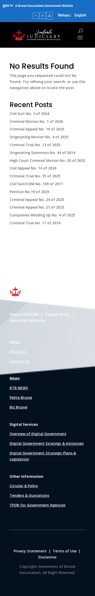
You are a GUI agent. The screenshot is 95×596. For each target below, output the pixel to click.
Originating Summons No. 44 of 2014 (42, 152)
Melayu (64, 15)
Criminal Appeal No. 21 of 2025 (37, 207)
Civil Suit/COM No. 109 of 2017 (36, 183)
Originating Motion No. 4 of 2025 (39, 136)
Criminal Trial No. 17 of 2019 (35, 222)
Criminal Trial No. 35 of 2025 (35, 176)
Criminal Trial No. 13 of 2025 (35, 144)
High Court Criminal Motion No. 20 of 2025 (47, 160)
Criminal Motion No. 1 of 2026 (36, 121)
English (80, 15)
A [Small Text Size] (36, 15)
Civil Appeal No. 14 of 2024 (33, 168)
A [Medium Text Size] (43, 15)
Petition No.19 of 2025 (29, 191)
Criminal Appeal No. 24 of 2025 (37, 199)
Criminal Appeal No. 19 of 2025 (37, 129)
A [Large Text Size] (49, 15)
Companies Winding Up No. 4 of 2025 (42, 215)
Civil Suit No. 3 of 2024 (29, 113)
